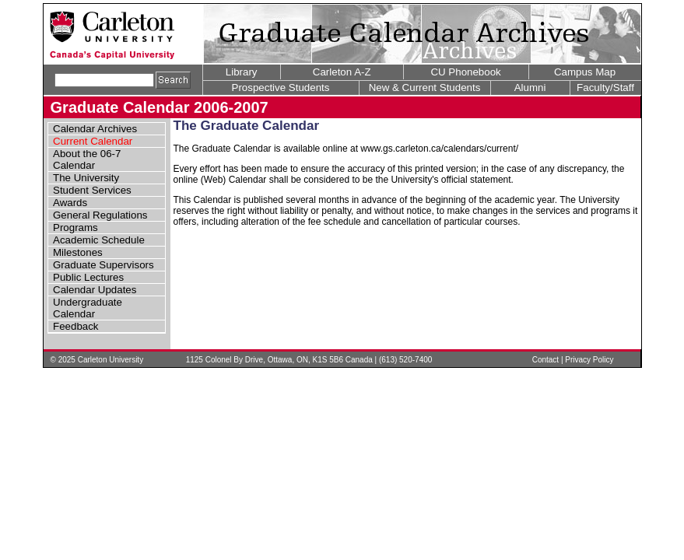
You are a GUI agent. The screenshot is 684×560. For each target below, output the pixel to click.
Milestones (78, 252)
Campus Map (585, 72)
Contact (545, 359)
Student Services (92, 190)
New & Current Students (425, 87)
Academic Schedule (99, 240)
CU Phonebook (465, 72)
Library (242, 72)
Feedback (76, 326)
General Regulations (100, 215)
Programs (75, 227)
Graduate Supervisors (103, 265)
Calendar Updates (94, 290)
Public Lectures (88, 277)
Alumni (530, 87)
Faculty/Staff (605, 87)
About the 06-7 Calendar (87, 159)
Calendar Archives (95, 129)
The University (86, 178)
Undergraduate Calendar (87, 308)
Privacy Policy (589, 359)
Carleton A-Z (342, 72)
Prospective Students (281, 87)
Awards (70, 202)
